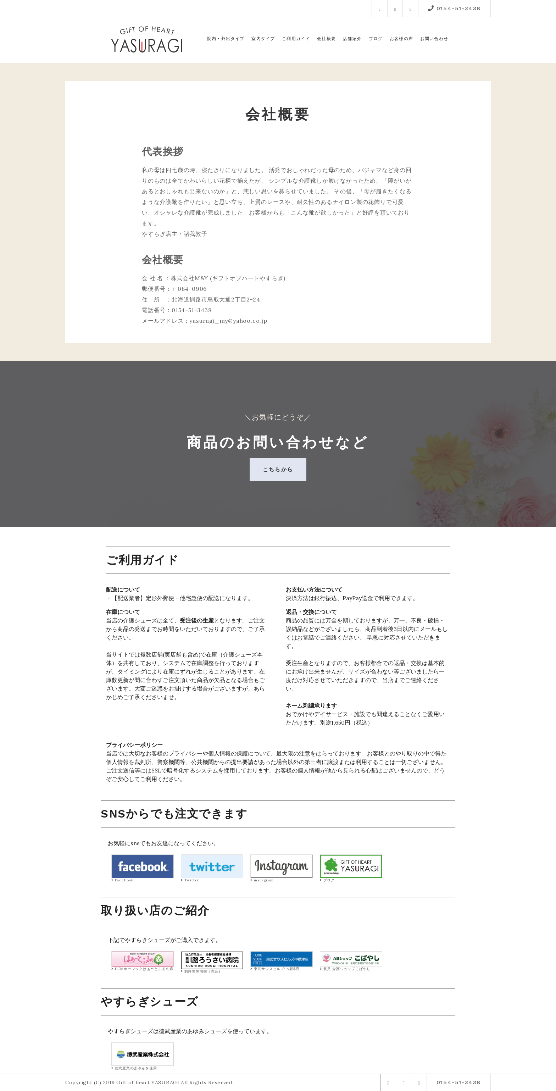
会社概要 (326, 38)
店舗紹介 (352, 38)
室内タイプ (263, 38)
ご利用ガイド (296, 38)
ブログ (376, 38)
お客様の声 (401, 38)
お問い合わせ (434, 38)
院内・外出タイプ (226, 38)
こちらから (278, 469)
